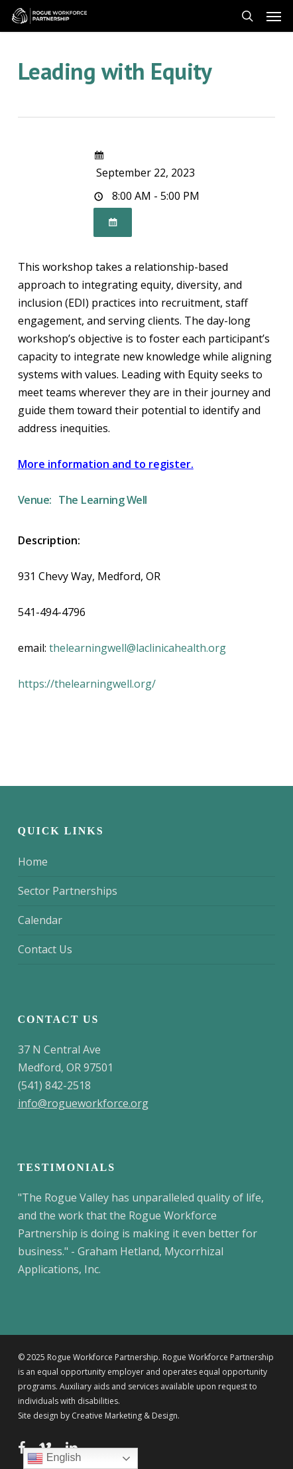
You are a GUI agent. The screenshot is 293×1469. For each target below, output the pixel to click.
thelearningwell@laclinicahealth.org (137, 648)
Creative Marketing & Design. (126, 1415)
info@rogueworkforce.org (83, 1103)
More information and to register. (106, 464)
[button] (273, 16)
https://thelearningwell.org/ (87, 683)
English (54, 1458)
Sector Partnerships (67, 891)
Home (33, 861)
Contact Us (45, 949)
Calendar (40, 920)
